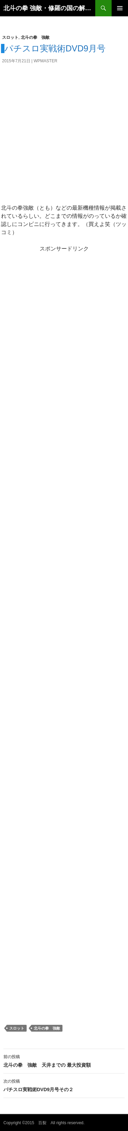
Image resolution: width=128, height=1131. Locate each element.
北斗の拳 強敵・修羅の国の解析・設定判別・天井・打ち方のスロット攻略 (49, 8)
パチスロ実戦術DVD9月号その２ (64, 1084)
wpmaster (45, 61)
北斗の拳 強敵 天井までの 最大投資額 (64, 1060)
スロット (10, 37)
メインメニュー (120, 8)
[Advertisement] (64, 136)
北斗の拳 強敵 (35, 37)
